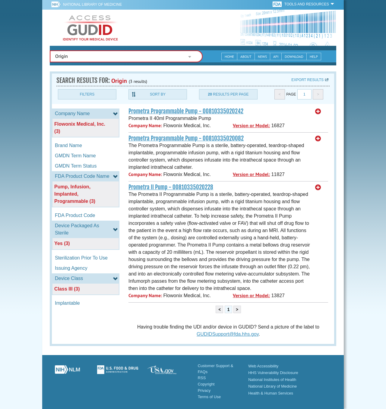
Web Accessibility (263, 366)
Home (229, 56)
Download (294, 56)
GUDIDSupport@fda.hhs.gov (227, 334)
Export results (307, 80)
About (246, 56)
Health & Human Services (270, 393)
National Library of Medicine (92, 4)
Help (314, 56)
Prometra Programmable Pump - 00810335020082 (186, 138)
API (275, 56)
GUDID (90, 28)
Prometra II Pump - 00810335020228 (170, 187)
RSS (202, 378)
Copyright (206, 384)
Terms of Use (209, 397)
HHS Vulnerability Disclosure (273, 372)
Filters (87, 94)
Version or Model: (251, 125)
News (262, 56)
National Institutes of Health (272, 379)
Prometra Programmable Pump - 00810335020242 (185, 111)
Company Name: (145, 125)
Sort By (158, 94)
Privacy (204, 390)
